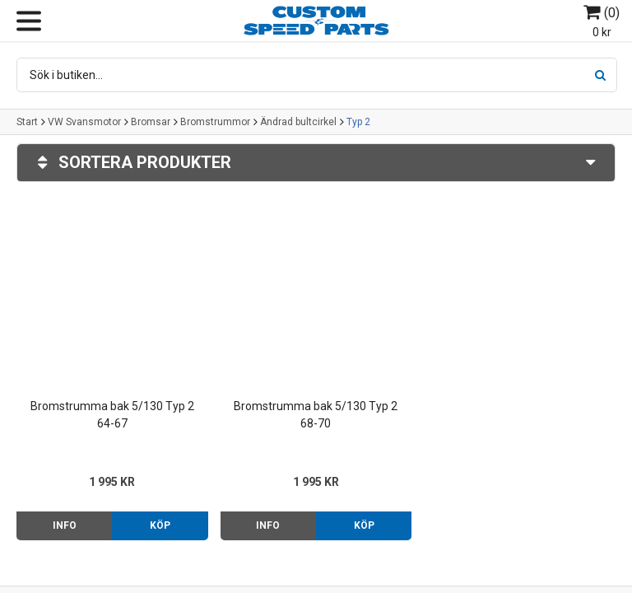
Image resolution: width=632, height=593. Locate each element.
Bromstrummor (215, 122)
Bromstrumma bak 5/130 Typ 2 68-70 (315, 414)
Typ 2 (358, 122)
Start (27, 122)
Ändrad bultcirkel (298, 122)
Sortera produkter (316, 162)
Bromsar (150, 122)
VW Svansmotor (84, 122)
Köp (160, 525)
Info (65, 525)
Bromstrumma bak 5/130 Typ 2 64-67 (112, 414)
